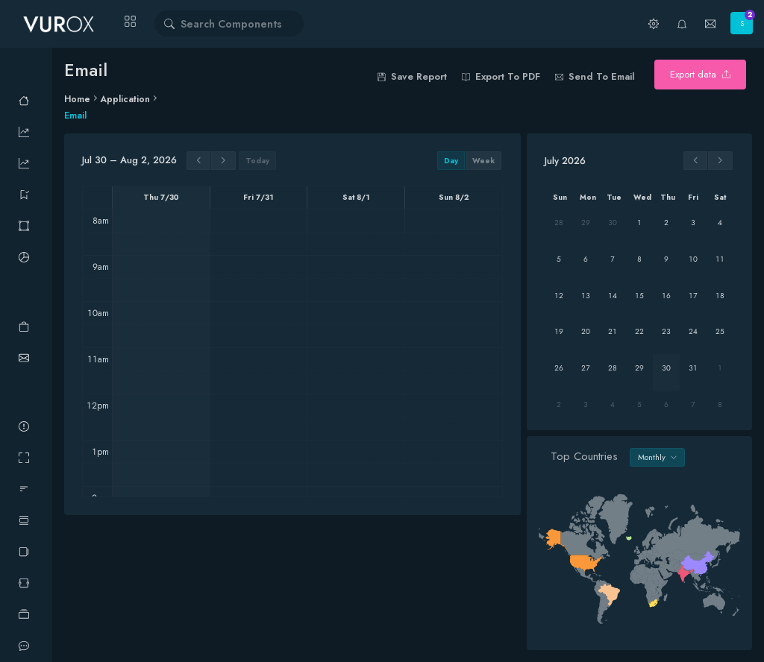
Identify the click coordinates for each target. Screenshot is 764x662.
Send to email (595, 76)
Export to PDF (501, 76)
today (257, 160)
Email (75, 115)
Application (125, 99)
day (451, 160)
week (483, 160)
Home (77, 99)
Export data (700, 74)
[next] (223, 160)
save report (412, 76)
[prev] (199, 160)
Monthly (657, 457)
